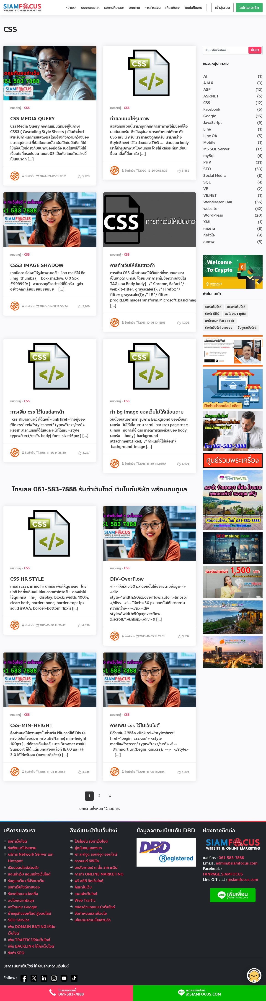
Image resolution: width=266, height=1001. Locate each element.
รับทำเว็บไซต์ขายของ (218, 327)
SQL (207, 182)
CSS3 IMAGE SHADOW (37, 265)
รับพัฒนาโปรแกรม (22, 848)
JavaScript (212, 123)
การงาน (209, 228)
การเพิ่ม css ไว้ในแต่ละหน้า (37, 412)
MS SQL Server (216, 149)
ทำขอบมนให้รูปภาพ (130, 118)
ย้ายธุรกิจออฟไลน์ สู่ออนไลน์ (29, 913)
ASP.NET (211, 96)
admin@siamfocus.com (236, 863)
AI (205, 76)
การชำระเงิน (153, 7)
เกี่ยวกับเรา (172, 7)
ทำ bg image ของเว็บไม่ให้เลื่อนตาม (147, 412)
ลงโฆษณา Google (22, 907)
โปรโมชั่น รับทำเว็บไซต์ (91, 841)
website (210, 209)
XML (207, 222)
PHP (207, 162)
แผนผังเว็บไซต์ (86, 894)
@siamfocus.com (243, 880)
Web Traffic (85, 900)
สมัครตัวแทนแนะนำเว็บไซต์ (95, 907)
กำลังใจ (209, 235)
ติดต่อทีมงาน (193, 7)
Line (207, 129)
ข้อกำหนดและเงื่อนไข (91, 913)
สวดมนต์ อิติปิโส (87, 861)
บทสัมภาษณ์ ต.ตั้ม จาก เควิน (96, 867)
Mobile (209, 142)
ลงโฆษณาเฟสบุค (21, 900)
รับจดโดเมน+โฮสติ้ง (23, 894)
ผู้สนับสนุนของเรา (88, 848)
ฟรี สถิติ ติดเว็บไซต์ (89, 881)
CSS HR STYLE (27, 579)
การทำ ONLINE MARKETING (99, 874)
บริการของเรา (90, 7)
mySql (208, 156)
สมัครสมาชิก (249, 7)
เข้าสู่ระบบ (222, 7)
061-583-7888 (231, 858)
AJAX (208, 83)
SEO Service (18, 920)
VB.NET (210, 195)
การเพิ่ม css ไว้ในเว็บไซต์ (135, 725)
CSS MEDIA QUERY (32, 118)
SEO (207, 169)
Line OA (210, 136)
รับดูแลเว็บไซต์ (247, 327)
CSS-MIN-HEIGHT (31, 725)
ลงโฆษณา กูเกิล (235, 314)
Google (209, 116)
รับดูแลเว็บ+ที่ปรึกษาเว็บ (26, 881)
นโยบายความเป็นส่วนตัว (93, 920)
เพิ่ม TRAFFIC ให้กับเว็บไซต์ (29, 940)
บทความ (134, 7)
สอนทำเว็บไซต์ (236, 307)
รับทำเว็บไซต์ (213, 307)
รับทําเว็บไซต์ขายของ (24, 887)
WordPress (213, 215)
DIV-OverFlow (127, 579)
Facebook (211, 109)
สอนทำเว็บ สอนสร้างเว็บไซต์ (29, 874)
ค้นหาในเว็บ (83, 887)
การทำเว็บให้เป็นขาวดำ (132, 265)
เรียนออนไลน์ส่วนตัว (23, 867)
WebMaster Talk (217, 202)
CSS (27, 108)
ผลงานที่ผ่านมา (114, 7)
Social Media (214, 175)
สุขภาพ (208, 242)
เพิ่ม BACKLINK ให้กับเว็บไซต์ (31, 946)
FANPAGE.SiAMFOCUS (223, 874)
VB (205, 189)
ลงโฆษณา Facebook (219, 321)
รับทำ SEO (212, 314)
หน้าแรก (71, 7)
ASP (207, 89)
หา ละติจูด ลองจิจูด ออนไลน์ (96, 854)
